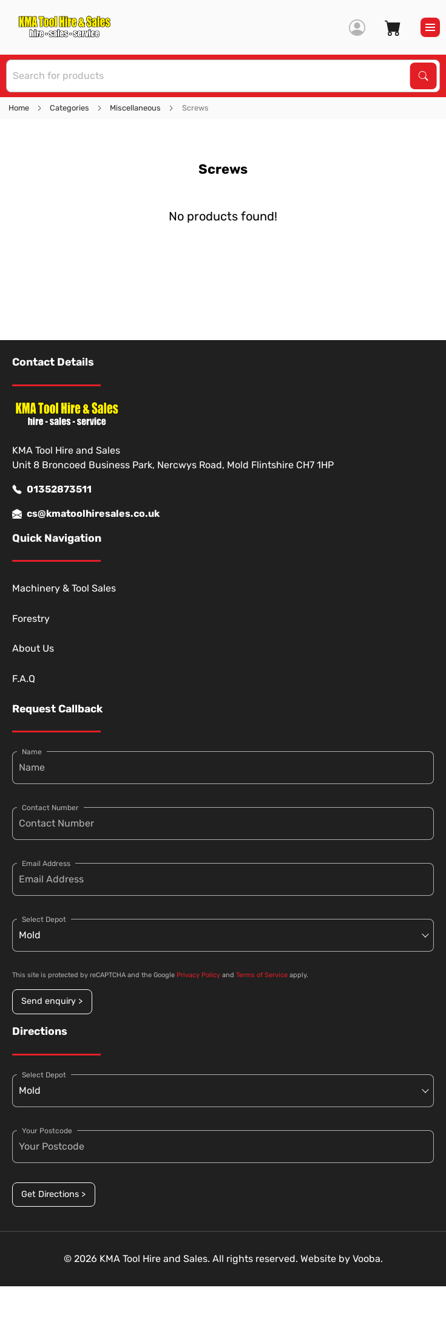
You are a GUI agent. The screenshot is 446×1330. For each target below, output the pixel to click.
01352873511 (52, 489)
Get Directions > (53, 1194)
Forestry (31, 618)
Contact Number (50, 807)
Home (18, 107)
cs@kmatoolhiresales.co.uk (86, 513)
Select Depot (44, 919)
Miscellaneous (135, 107)
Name (32, 752)
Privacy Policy (198, 975)
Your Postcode (47, 1131)
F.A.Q (23, 678)
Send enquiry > (52, 1001)
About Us (33, 648)
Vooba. (368, 1258)
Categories (69, 107)
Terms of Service (262, 975)
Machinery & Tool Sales (64, 588)
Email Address (46, 863)
